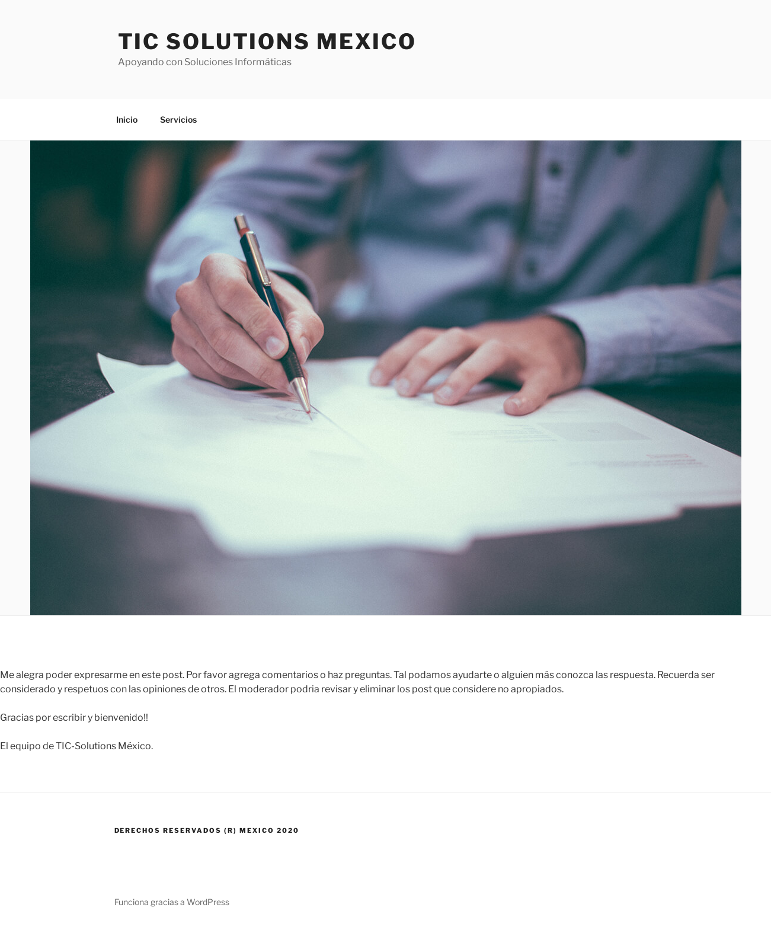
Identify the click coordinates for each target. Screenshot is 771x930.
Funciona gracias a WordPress (171, 902)
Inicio (126, 119)
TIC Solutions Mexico (267, 41)
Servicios (178, 119)
